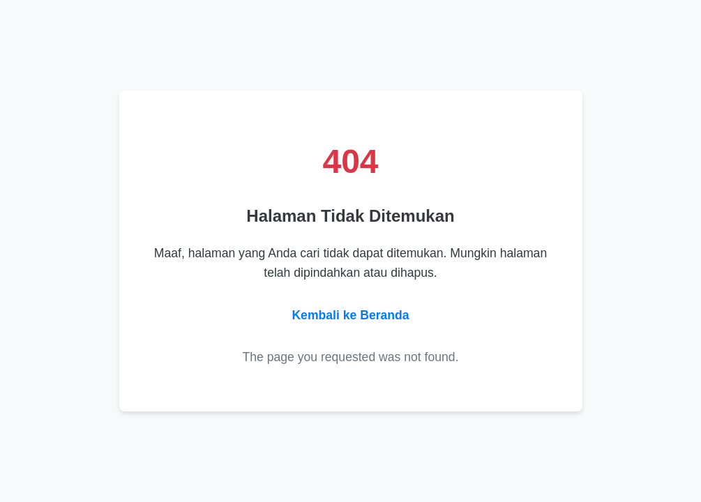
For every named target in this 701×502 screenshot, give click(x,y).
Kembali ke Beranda (350, 315)
